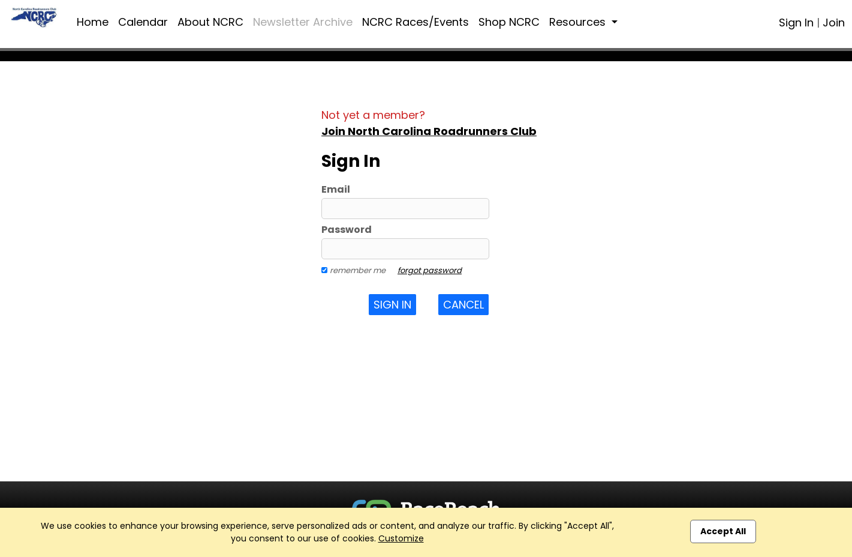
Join (834, 22)
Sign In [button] (392, 304)
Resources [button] (579, 21)
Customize (401, 538)
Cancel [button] (463, 304)
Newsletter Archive (303, 21)
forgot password (430, 270)
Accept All (723, 531)
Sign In (796, 22)
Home (93, 21)
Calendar (143, 21)
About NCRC (210, 21)
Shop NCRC (509, 21)
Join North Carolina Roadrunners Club (429, 131)
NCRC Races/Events (415, 21)
